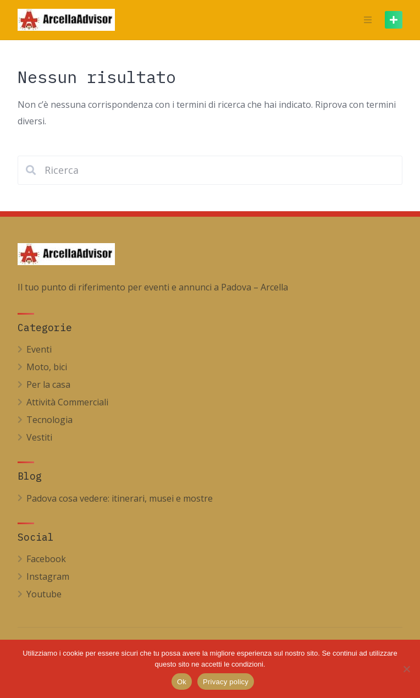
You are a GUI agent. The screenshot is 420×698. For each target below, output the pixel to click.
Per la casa (48, 384)
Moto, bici (46, 367)
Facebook (46, 559)
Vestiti (39, 437)
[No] (406, 668)
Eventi (39, 349)
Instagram (47, 576)
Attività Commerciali (67, 402)
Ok (181, 682)
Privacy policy (225, 682)
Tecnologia (49, 420)
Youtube (44, 594)
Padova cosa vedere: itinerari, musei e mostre (119, 498)
